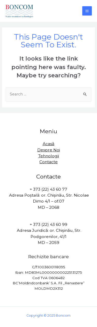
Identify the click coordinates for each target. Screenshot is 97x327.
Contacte (48, 161)
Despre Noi (48, 149)
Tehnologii (48, 155)
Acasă (48, 143)
